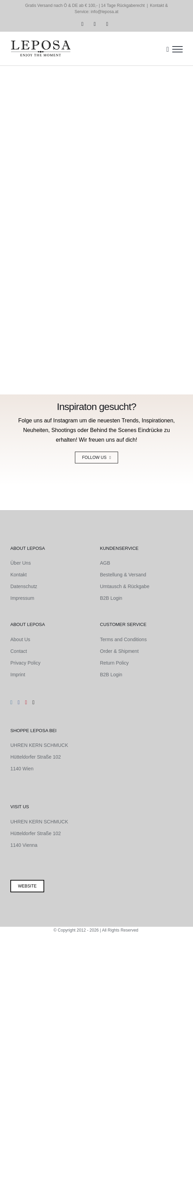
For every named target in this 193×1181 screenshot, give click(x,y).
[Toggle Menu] (177, 49)
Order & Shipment (119, 651)
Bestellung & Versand (123, 574)
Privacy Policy (25, 663)
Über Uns (20, 563)
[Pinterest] (26, 702)
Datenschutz (23, 586)
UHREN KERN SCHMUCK (39, 745)
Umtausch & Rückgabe (124, 586)
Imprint (17, 674)
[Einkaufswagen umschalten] (167, 49)
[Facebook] (19, 702)
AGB (105, 563)
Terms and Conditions (123, 639)
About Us (20, 639)
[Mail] (33, 702)
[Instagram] (11, 702)
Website (27, 886)
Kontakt (18, 574)
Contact (18, 651)
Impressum (22, 598)
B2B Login (111, 598)
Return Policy (114, 663)
